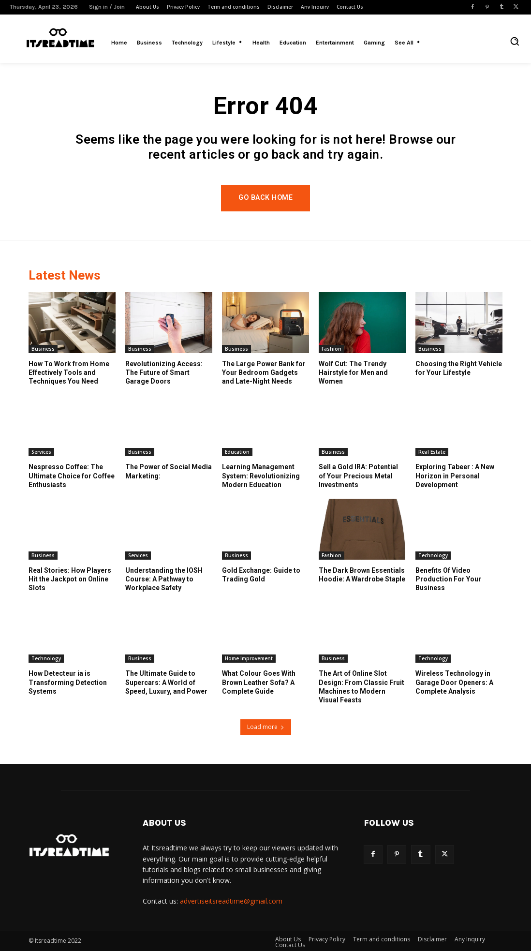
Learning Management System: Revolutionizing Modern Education (261, 476)
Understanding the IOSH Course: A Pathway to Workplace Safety (164, 579)
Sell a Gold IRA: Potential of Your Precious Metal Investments (358, 476)
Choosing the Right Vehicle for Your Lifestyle (458, 368)
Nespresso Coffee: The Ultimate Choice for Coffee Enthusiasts (72, 476)
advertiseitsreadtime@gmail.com (231, 901)
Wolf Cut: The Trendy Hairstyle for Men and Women (353, 372)
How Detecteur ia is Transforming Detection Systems (68, 682)
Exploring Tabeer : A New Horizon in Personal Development (454, 476)
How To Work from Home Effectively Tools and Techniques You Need (69, 372)
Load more (265, 727)
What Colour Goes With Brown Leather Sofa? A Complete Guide (258, 682)
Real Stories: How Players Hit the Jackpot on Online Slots (70, 579)
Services (41, 452)
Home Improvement (249, 658)
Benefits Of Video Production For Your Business (448, 579)
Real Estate (431, 452)
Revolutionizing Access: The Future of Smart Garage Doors (164, 372)
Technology (433, 555)
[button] (514, 41)
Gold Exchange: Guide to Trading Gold (261, 575)
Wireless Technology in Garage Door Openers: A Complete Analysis (454, 682)
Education (237, 452)
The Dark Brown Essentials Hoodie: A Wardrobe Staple (362, 575)
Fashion (331, 348)
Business (43, 348)
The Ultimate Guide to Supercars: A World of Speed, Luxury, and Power (166, 682)
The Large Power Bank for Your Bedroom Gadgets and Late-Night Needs (264, 372)
